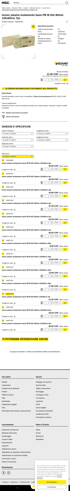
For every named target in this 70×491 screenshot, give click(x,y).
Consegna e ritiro (42, 395)
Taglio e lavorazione (43, 388)
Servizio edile (41, 385)
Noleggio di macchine (44, 382)
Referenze (39, 436)
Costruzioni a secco (9, 459)
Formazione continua (43, 417)
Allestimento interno (9, 449)
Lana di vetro (46, 8)
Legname (5, 446)
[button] (57, 79)
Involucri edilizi (7, 439)
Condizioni (5, 482)
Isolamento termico (35, 8)
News (38, 430)
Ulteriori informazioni (10, 116)
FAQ (3, 408)
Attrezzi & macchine (9, 462)
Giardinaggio (6, 436)
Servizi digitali (41, 408)
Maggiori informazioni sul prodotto (15, 112)
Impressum (14, 482)
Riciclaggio (40, 392)
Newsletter (40, 439)
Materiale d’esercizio (9, 433)
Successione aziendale (44, 411)
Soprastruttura (7, 443)
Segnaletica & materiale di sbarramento (16, 452)
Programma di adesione (10, 388)
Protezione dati (24, 482)
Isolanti (26, 8)
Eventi (38, 433)
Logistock (39, 401)
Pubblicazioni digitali (9, 404)
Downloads (6, 401)
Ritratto (4, 382)
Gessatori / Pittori (17, 8)
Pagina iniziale (6, 8)
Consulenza (40, 398)
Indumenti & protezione (10, 430)
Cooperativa (6, 385)
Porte (38, 404)
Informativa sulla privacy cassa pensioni (16, 411)
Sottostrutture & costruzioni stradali (14, 455)
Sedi (3, 398)
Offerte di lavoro (7, 395)
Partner (4, 392)
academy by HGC (42, 414)
